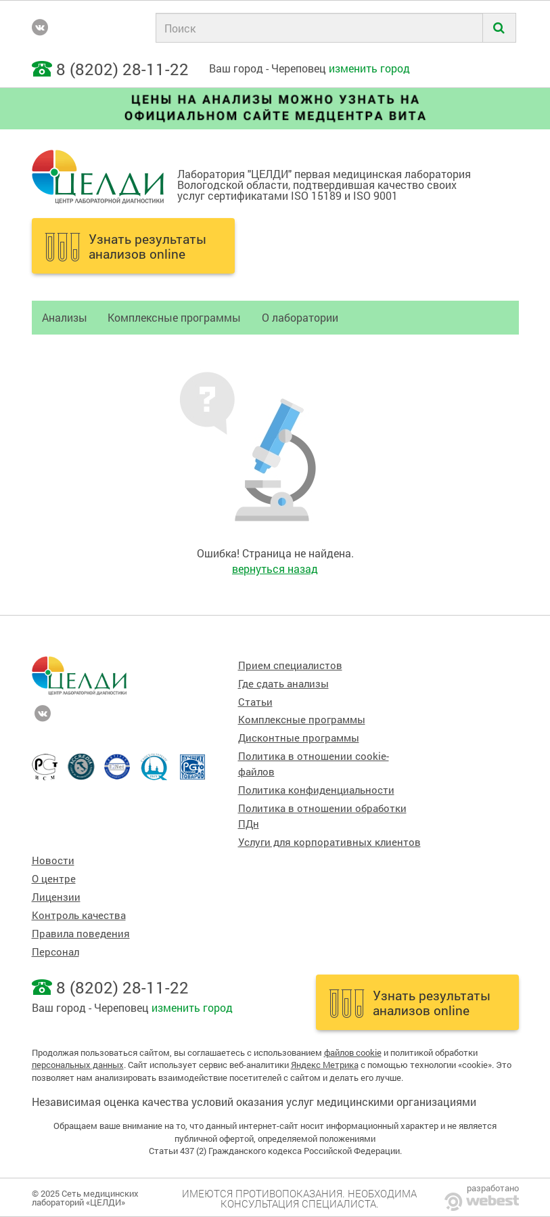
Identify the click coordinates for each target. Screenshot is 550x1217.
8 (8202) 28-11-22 (122, 69)
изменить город (369, 68)
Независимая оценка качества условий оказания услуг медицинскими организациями (254, 1101)
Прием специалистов (290, 665)
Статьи (255, 702)
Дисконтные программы (298, 737)
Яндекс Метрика (325, 1065)
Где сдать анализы (283, 683)
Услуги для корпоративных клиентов (329, 842)
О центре (54, 878)
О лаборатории (300, 317)
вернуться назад (275, 568)
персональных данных (78, 1065)
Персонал (55, 951)
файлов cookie (353, 1052)
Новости (53, 860)
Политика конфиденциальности (316, 790)
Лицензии (56, 897)
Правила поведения (81, 933)
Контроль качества (79, 915)
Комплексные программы (174, 317)
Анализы (64, 317)
